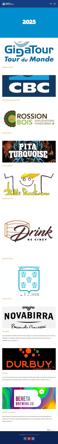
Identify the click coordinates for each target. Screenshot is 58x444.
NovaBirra (5, 331)
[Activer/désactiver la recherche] (51, 3)
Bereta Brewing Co (9, 412)
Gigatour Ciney (7, 67)
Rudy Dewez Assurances (11, 100)
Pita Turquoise (7, 166)
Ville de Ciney (7, 299)
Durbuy (5, 373)
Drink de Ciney (7, 258)
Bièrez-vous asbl (31, 434)
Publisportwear (7, 198)
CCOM (37, 434)
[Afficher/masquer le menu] (55, 3)
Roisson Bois (6, 133)
